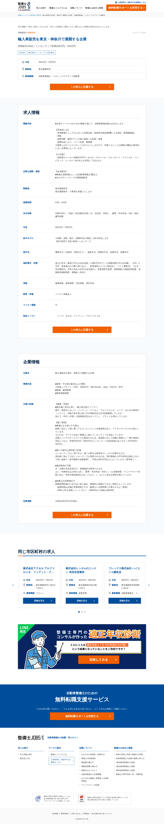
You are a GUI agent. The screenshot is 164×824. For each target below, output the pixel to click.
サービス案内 (55, 748)
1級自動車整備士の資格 (125, 762)
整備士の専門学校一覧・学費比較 (129, 774)
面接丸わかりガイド (89, 770)
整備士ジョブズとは (58, 8)
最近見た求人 (25, 758)
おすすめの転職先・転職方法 (93, 754)
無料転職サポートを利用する (82, 716)
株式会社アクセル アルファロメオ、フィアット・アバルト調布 (39, 570)
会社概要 (55, 814)
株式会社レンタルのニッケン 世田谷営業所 (81, 570)
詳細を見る (39, 601)
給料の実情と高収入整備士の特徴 (129, 754)
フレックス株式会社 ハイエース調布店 (124, 570)
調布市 (39, 15)
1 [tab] (79, 612)
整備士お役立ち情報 (94, 8)
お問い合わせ (75, 814)
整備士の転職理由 (88, 758)
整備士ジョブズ (23, 15)
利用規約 (86, 814)
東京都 (32, 15)
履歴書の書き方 (87, 762)
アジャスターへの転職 (90, 785)
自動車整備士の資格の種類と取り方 (130, 758)
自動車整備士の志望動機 (91, 774)
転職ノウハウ (76, 8)
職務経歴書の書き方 (89, 766)
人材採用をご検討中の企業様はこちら (132, 2)
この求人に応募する (82, 86)
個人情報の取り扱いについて (102, 814)
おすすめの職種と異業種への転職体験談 (94, 779)
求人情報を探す (26, 754)
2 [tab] (82, 612)
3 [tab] (85, 612)
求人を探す (41, 8)
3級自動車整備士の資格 (125, 770)
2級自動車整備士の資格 (125, 766)
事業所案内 (65, 814)
